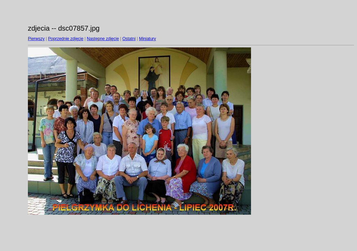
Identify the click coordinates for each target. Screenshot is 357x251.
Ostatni (129, 38)
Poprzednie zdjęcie (65, 38)
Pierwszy (36, 38)
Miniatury (147, 38)
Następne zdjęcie (103, 38)
